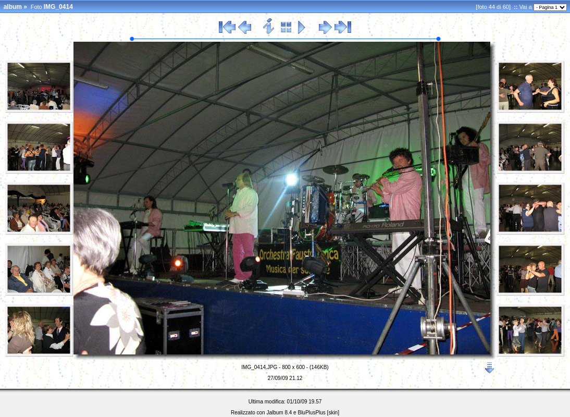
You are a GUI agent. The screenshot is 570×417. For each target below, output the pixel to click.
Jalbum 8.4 (279, 412)
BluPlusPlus (311, 412)
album (13, 6)
